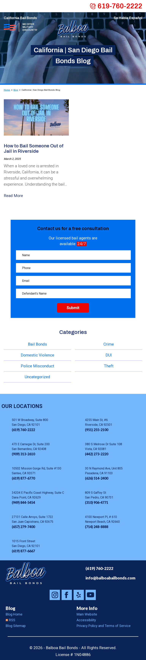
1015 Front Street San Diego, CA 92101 (26, 543)
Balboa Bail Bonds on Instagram (55, 595)
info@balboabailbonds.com (110, 577)
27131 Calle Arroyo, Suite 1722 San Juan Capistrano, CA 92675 (32, 519)
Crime (108, 344)
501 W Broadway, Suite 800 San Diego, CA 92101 (30, 422)
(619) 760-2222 (99, 568)
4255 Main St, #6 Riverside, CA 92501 (98, 422)
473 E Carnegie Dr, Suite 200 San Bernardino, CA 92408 (31, 446)
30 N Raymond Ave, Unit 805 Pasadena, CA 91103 (104, 471)
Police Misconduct (37, 366)
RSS (10, 620)
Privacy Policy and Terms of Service (104, 626)
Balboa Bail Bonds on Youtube (91, 595)
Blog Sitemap (16, 626)
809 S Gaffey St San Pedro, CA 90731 (99, 495)
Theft (108, 366)
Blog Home (14, 614)
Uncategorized (37, 377)
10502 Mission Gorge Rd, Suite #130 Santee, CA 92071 (36, 471)
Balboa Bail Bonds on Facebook (67, 595)
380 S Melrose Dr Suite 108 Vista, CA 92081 (103, 446)
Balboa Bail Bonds (26, 573)
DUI (109, 355)
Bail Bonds (37, 344)
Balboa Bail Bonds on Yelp (79, 595)
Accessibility (86, 620)
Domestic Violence (37, 355)
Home (7, 90)
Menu (7, 6)
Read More (13, 195)
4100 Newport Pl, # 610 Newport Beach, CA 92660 (102, 519)
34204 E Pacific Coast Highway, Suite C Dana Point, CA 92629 (38, 495)
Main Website (87, 614)
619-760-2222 (120, 6)
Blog (15, 90)
